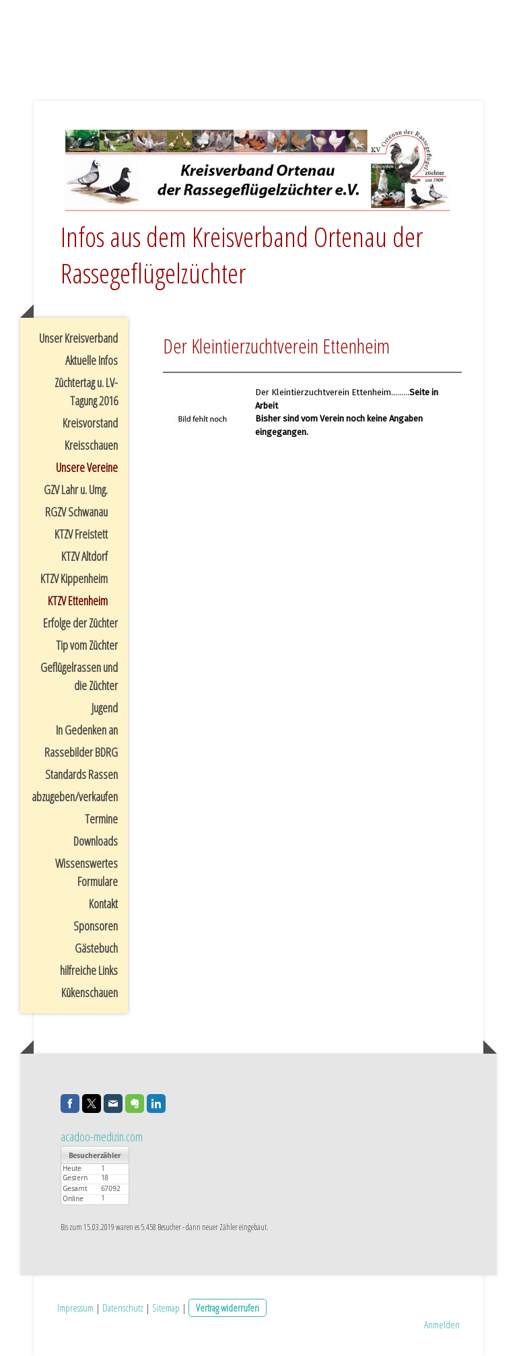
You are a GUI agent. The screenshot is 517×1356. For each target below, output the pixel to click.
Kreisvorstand (90, 423)
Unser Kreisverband (78, 338)
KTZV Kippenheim (74, 578)
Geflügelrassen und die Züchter (79, 676)
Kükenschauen (89, 992)
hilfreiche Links (89, 970)
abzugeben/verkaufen (75, 796)
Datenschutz (122, 1307)
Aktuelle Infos (91, 360)
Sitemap (166, 1307)
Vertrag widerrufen (227, 1307)
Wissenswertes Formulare (86, 872)
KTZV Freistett (81, 534)
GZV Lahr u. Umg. (76, 489)
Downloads (95, 841)
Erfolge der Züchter (80, 623)
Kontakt (103, 903)
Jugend (105, 708)
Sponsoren (95, 926)
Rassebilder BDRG (81, 752)
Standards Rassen (81, 774)
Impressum (75, 1307)
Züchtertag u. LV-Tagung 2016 (86, 391)
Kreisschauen (91, 445)
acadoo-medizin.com (102, 1136)
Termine (101, 819)
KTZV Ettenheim (78, 600)
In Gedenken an (87, 730)
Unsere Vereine (87, 467)
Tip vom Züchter (87, 645)
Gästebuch (96, 948)
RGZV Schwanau (76, 512)
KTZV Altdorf (84, 556)
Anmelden (442, 1324)
